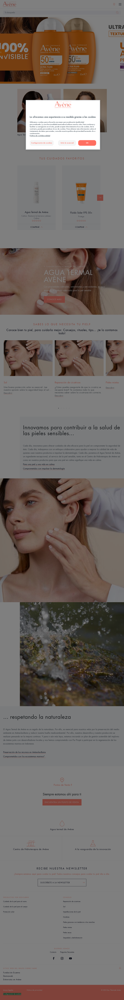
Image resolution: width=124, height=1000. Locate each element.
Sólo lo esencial (67, 143)
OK (87, 143)
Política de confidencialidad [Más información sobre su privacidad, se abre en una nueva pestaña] (40, 136)
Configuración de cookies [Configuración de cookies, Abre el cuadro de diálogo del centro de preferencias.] (41, 143)
